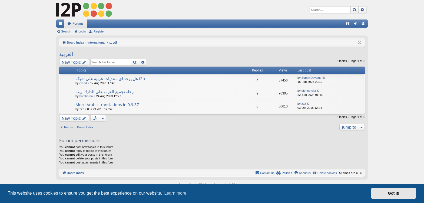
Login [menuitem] (357, 25)
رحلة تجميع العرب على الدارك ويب (104, 91)
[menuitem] (347, 23)
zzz (82, 109)
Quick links (61, 25)
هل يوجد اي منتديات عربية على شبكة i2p (110, 78)
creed (83, 83)
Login (82, 31)
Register (99, 31)
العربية (66, 54)
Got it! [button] (393, 193)
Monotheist (309, 90)
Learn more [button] (175, 193)
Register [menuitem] (365, 25)
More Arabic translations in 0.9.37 (107, 104)
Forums (78, 23)
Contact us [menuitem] (264, 173)
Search (66, 31)
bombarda (86, 96)
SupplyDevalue (312, 77)
